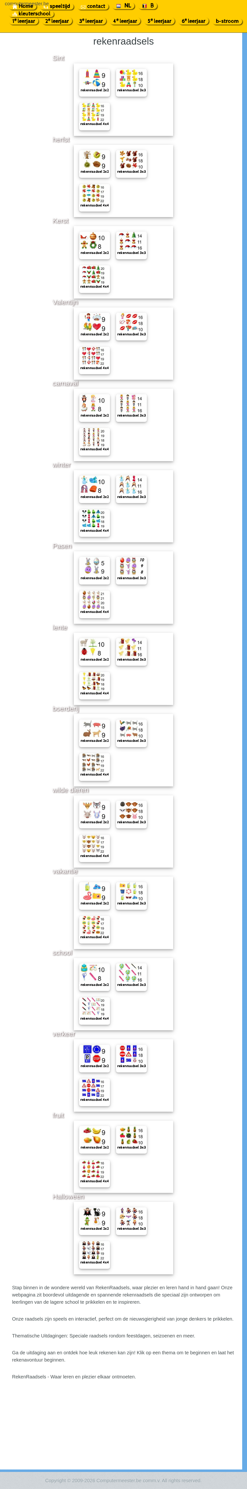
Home (22, 6)
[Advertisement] (123, 1433)
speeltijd (56, 6)
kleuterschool (31, 14)
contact (93, 6)
